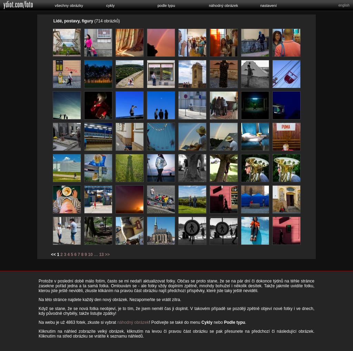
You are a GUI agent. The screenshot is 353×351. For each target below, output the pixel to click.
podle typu (166, 5)
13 (101, 254)
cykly (110, 5)
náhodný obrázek (223, 5)
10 (90, 254)
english (344, 5)
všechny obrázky (69, 5)
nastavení (268, 5)
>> (107, 254)
